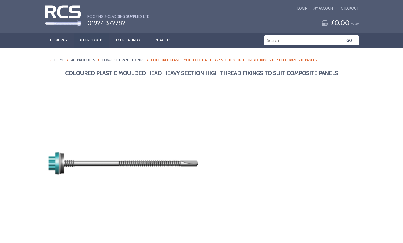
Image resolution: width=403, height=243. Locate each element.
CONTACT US (161, 40)
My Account (324, 8)
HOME (59, 60)
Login (302, 8)
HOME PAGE (59, 40)
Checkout (350, 8)
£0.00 (345, 23)
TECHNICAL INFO (127, 40)
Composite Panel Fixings (123, 60)
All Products (83, 60)
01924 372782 (106, 23)
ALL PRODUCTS (91, 40)
